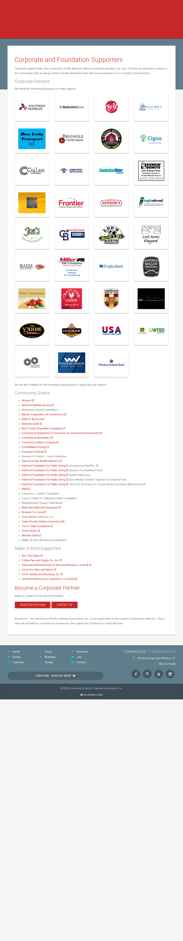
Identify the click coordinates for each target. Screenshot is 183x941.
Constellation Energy (35, 447)
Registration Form (32, 604)
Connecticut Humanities (37, 437)
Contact (78, 662)
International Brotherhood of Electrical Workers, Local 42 (56, 565)
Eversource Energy (34, 451)
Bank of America (33, 419)
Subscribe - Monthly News (53, 675)
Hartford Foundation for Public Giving (45, 465)
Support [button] (94, 34)
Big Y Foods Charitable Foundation (43, 428)
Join (76, 657)
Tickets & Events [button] (47, 34)
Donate (46, 662)
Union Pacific (31, 530)
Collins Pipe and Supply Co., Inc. (41, 560)
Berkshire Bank (32, 423)
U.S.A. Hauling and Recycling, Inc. (42, 574)
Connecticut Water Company (40, 442)
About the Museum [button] (148, 34)
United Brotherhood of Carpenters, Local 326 (49, 579)
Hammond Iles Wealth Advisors (41, 461)
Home (14, 651)
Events (14, 657)
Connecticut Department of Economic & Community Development (62, 433)
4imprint (28, 400)
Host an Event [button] (118, 34)
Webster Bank (31, 535)
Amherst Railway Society (38, 405)
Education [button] (73, 34)
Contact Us (64, 604)
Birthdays (47, 657)
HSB (25, 489)
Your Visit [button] (21, 34)
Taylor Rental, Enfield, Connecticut (43, 521)
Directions (79, 651)
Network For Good (34, 512)
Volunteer (16, 662)
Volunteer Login (92, 694)
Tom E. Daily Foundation (37, 526)
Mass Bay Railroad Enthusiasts (41, 507)
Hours (45, 651)
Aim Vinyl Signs (32, 555)
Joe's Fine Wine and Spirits (39, 569)
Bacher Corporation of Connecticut (44, 414)
